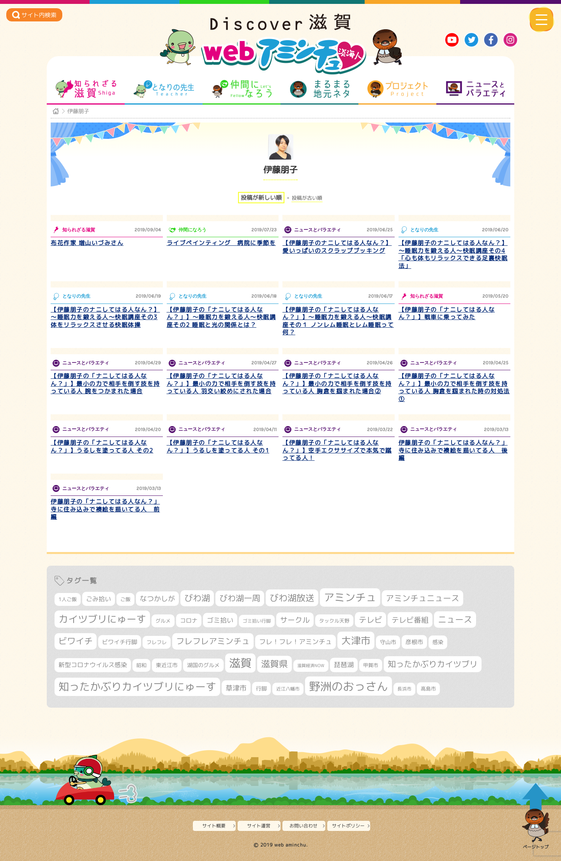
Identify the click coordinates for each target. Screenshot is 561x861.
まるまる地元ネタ (319, 89)
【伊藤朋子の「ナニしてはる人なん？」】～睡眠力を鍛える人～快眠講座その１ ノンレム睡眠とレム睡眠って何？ (338, 321)
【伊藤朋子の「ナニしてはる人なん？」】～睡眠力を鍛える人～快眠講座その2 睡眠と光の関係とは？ (221, 317)
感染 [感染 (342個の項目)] (437, 642)
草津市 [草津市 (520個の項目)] (236, 688)
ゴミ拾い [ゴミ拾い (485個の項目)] (220, 620)
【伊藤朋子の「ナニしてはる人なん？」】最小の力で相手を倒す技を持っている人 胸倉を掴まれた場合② (337, 383)
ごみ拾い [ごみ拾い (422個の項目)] (98, 599)
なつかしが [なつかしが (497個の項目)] (157, 599)
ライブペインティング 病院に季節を (221, 243)
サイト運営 (258, 825)
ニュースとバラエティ (475, 89)
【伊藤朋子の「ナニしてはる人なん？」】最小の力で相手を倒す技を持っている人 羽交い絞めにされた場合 (221, 383)
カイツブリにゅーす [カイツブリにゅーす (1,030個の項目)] (102, 619)
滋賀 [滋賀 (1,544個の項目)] (240, 663)
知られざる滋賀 (86, 89)
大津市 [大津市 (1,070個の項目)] (355, 640)
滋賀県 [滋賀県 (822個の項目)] (274, 664)
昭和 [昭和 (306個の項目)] (141, 665)
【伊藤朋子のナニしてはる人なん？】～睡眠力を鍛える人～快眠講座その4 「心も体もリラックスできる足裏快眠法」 (453, 254)
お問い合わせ (303, 825)
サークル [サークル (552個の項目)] (295, 620)
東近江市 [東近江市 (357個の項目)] (167, 665)
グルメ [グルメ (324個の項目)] (163, 620)
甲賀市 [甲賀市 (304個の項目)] (370, 665)
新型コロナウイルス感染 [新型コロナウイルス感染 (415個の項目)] (92, 664)
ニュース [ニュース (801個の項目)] (455, 619)
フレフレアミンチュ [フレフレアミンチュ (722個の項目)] (213, 641)
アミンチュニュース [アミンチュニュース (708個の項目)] (422, 598)
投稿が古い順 (307, 198)
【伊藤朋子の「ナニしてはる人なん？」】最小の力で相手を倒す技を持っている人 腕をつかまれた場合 (105, 383)
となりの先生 (164, 89)
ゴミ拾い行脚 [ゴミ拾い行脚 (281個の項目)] (257, 621)
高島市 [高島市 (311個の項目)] (428, 688)
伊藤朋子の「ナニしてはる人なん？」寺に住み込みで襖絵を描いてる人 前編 (105, 509)
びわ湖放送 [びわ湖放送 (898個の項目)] (292, 597)
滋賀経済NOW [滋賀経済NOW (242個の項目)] (311, 665)
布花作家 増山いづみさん (87, 243)
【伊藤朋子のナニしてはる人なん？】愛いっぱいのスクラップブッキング (337, 247)
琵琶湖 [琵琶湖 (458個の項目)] (344, 664)
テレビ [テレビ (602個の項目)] (370, 619)
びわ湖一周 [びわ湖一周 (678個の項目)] (239, 598)
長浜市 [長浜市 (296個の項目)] (404, 688)
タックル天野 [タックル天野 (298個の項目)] (334, 620)
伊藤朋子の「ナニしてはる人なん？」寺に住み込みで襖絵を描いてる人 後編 (453, 450)
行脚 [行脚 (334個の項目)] (261, 688)
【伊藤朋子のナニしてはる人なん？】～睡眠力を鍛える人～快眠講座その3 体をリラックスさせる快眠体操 (105, 317)
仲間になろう (242, 89)
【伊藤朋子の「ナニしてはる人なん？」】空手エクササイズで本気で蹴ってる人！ (337, 450)
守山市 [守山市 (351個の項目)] (388, 642)
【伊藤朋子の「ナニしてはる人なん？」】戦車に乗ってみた (447, 313)
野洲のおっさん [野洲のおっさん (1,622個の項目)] (348, 686)
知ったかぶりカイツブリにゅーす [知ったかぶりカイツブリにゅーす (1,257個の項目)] (137, 686)
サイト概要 (214, 825)
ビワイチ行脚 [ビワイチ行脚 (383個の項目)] (119, 642)
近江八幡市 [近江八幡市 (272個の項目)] (288, 688)
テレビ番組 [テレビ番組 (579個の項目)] (410, 619)
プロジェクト (397, 89)
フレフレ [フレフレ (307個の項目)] (156, 642)
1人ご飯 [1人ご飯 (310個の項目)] (67, 599)
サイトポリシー (348, 825)
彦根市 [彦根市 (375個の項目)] (414, 642)
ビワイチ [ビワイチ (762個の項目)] (75, 641)
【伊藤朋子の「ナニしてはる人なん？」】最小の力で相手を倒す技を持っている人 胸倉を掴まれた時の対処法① (454, 387)
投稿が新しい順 (261, 198)
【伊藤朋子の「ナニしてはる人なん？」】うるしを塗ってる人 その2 (102, 446)
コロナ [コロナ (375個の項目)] (189, 620)
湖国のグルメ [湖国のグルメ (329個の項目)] (203, 665)
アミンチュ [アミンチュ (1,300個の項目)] (350, 597)
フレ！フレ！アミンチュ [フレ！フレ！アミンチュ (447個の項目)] (295, 641)
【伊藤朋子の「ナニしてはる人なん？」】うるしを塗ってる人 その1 (218, 446)
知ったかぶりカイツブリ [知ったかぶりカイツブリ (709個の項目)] (433, 664)
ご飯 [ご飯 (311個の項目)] (125, 599)
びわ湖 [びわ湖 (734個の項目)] (197, 598)
